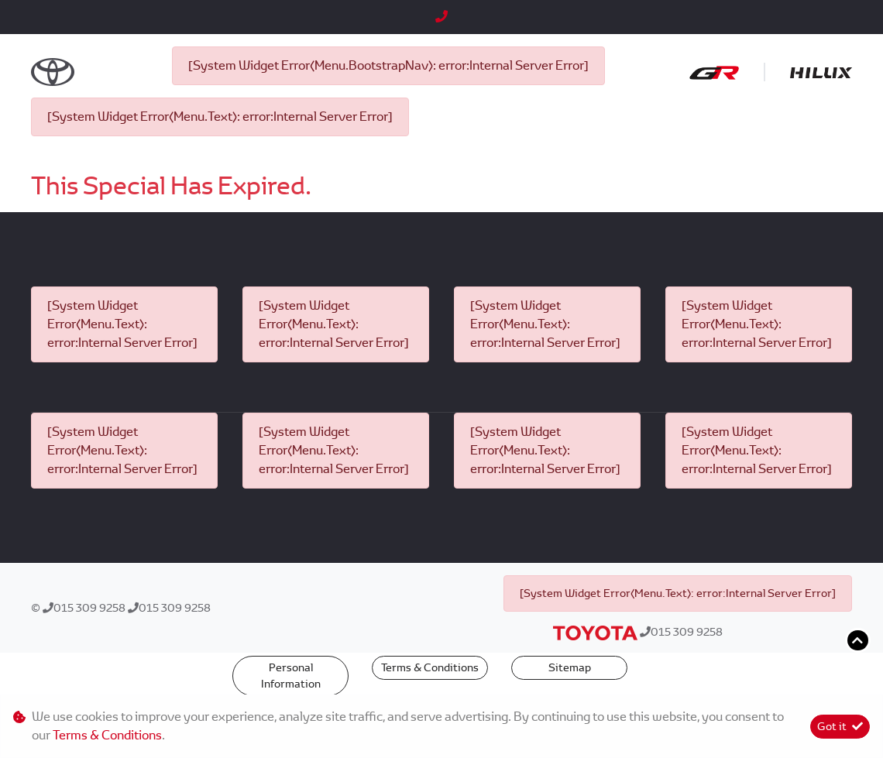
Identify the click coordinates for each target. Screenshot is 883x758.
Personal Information (291, 675)
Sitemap (569, 667)
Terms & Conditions (430, 667)
